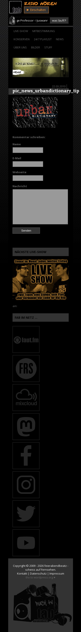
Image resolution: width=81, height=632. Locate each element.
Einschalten (36, 10)
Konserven (22, 39)
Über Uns (20, 47)
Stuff (48, 47)
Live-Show (21, 31)
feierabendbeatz (55, 566)
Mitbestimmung (43, 31)
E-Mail (17, 158)
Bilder (35, 47)
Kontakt (22, 573)
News (60, 39)
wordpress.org (43, 577)
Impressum (56, 573)
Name (17, 144)
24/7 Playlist (43, 39)
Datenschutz (38, 573)
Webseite (19, 172)
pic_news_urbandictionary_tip (46, 90)
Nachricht (20, 186)
